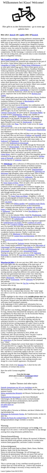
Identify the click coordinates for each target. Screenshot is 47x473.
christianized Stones (30, 251)
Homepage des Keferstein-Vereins (12, 414)
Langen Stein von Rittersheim (24, 236)
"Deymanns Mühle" (36, 112)
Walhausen (6, 211)
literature (21, 365)
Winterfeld (35, 118)
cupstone (21, 185)
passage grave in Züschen (24, 247)
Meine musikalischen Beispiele (11, 393)
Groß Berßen (24, 90)
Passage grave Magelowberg (36, 130)
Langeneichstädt (22, 107)
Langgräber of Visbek (8, 65)
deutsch (12, 35)
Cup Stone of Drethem (26, 255)
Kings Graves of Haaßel (35, 149)
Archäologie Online (31, 376)
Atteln (22, 103)
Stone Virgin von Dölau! (19, 196)
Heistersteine (27, 122)
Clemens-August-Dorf (8, 112)
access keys (7, 340)
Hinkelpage (8, 164)
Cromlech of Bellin (16, 224)
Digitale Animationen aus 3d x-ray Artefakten (16, 387)
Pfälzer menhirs (19, 204)
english (22, 35)
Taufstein (21, 243)
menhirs (29, 207)
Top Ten (25, 283)
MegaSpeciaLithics (8, 262)
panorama (29, 279)
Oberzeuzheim (14, 147)
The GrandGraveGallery (10, 59)
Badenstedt (15, 141)
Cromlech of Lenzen (34, 222)
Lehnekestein (18, 219)
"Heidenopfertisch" (23, 116)
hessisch (35, 35)
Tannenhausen (17, 114)
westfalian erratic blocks (36, 204)
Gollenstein (29, 177)
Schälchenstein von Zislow (12, 222)
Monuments (10, 277)
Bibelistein (16, 234)
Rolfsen (29, 135)
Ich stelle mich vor (7, 404)
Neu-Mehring (33, 211)
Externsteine (15, 279)
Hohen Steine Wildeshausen (30, 65)
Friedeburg (4, 116)
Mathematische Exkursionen (10, 397)
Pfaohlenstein (36, 215)
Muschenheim (29, 101)
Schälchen (18, 160)
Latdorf (5, 109)
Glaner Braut (5, 154)
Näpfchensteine (37, 169)
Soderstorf (4, 141)
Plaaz (17, 124)
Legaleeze (4, 406)
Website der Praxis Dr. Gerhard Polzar (14, 418)
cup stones (8, 202)
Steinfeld (38, 135)
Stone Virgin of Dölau (10, 183)
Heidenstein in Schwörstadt (19, 143)
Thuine (16, 90)
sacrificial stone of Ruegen (14, 240)
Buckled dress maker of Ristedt (21, 217)
